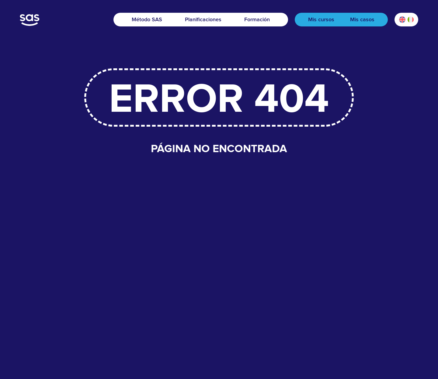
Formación (257, 19)
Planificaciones (203, 19)
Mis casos (362, 19)
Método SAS (147, 19)
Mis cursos (321, 19)
